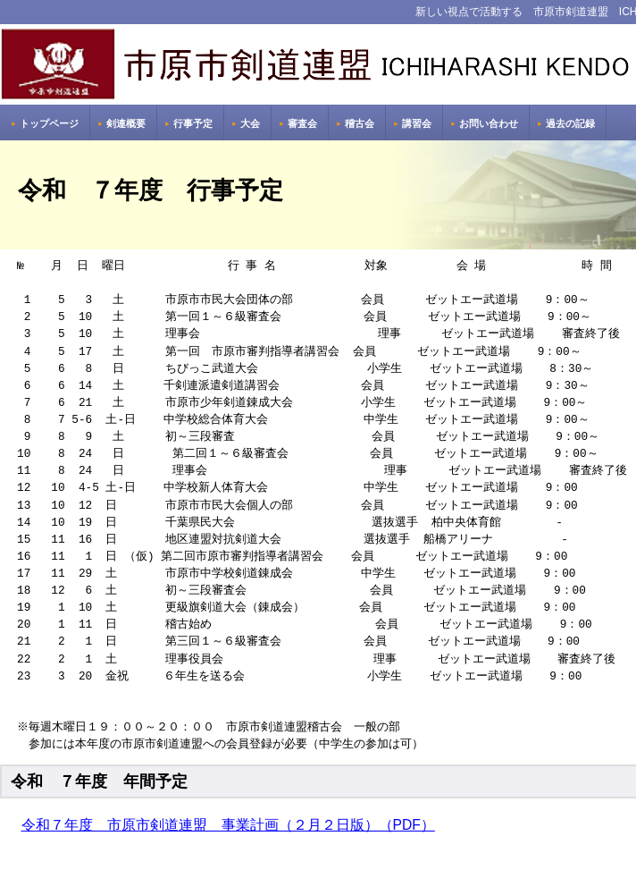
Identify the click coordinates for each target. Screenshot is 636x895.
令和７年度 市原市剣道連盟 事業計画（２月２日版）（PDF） (228, 824)
